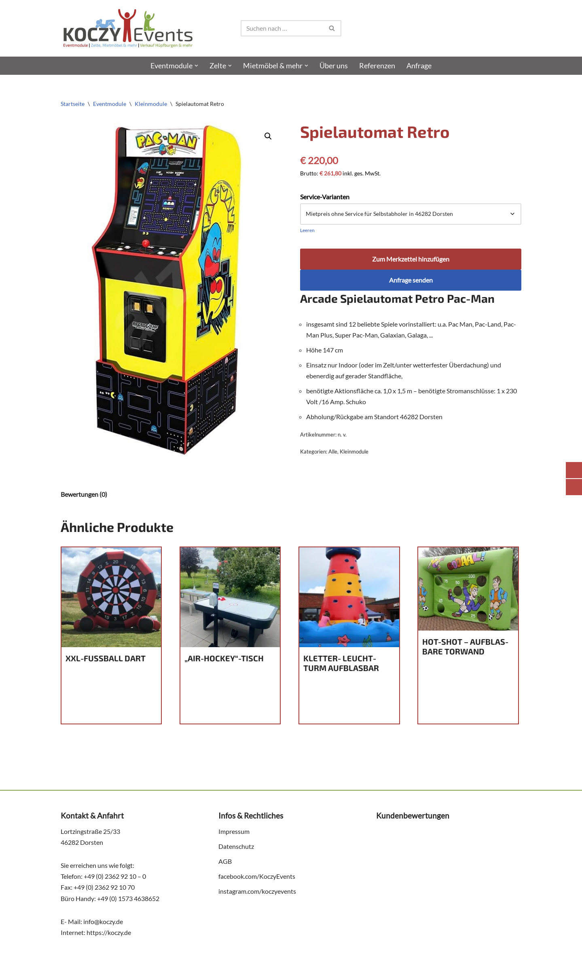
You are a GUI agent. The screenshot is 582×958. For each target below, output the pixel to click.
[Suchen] (282, 28)
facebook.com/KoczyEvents (256, 877)
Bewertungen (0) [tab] (84, 494)
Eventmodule (109, 103)
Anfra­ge (419, 65)
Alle (332, 452)
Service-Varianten (324, 196)
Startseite (73, 103)
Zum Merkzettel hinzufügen (410, 259)
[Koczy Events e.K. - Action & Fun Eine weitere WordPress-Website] (128, 28)
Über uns (334, 65)
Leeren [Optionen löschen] (307, 230)
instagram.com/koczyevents (257, 892)
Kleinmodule (151, 103)
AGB (225, 862)
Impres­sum (234, 832)
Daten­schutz (236, 847)
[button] (196, 66)
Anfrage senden (411, 280)
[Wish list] (517, 28)
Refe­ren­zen (377, 65)
